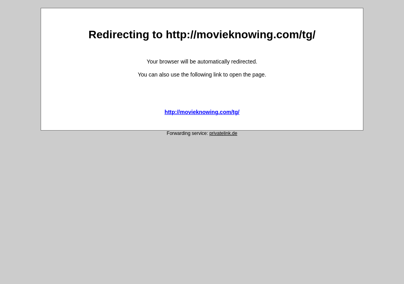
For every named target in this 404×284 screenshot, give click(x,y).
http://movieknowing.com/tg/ (202, 112)
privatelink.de (223, 133)
